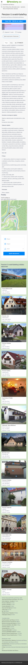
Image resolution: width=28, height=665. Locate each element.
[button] (14, 213)
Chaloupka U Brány (6, 614)
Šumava (16, 8)
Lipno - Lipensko (21, 7)
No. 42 (3, 611)
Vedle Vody (4, 609)
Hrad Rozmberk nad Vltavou (8, 620)
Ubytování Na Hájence (7, 607)
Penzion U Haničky (6, 604)
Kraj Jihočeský (13, 7)
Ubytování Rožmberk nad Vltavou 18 (10, 599)
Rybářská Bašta (5, 643)
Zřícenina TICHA (6, 626)
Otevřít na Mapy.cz (5, 197)
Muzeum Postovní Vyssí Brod (9, 621)
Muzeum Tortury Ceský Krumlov (9, 635)
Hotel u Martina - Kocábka (8, 601)
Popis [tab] (6, 42)
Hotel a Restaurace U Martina (9, 640)
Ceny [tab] (11, 42)
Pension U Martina (6, 602)
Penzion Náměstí (6, 606)
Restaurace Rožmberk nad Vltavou (10, 650)
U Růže (3, 647)
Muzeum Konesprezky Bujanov (9, 623)
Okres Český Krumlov (8, 8)
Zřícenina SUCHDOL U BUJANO (9, 625)
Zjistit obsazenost (14, 253)
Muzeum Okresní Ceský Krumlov (9, 633)
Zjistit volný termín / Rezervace (11, 36)
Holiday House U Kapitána (8, 613)
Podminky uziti (19, 662)
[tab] (19, 42)
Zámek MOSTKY (6, 628)
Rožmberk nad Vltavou (8, 4)
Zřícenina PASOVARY (7, 630)
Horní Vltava (6, 7)
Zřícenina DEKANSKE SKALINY (9, 631)
